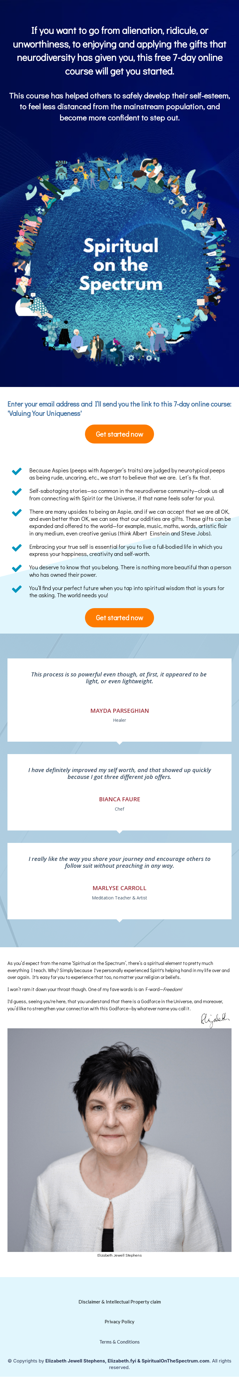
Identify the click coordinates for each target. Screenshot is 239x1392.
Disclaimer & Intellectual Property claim (119, 1301)
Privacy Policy (119, 1321)
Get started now (119, 434)
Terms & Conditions (119, 1341)
